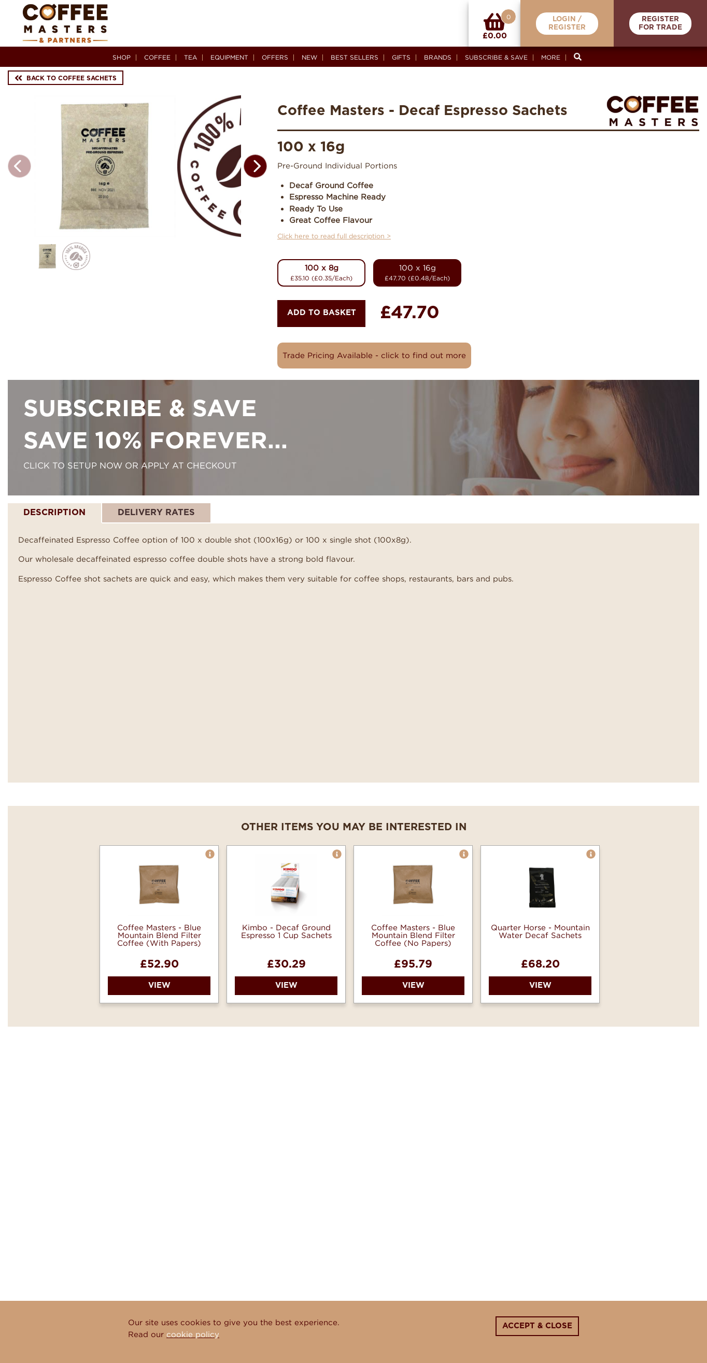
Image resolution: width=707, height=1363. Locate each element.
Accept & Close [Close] (537, 1326)
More (550, 57)
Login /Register (567, 24)
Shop (121, 57)
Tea (190, 57)
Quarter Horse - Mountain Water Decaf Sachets (540, 931)
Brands (437, 57)
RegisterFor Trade (660, 24)
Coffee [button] (157, 57)
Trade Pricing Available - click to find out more (374, 355)
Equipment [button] (229, 57)
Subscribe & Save (496, 57)
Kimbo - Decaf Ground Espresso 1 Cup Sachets (286, 931)
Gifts (401, 57)
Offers (275, 57)
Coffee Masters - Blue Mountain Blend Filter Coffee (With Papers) (159, 935)
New (309, 57)
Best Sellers (354, 57)
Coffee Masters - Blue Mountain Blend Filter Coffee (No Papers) (413, 935)
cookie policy (192, 1334)
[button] (255, 198)
